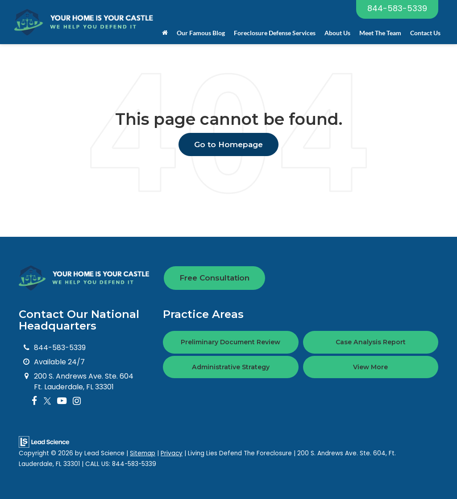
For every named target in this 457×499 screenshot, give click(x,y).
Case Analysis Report (371, 342)
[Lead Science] (44, 442)
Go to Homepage (228, 144)
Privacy (172, 453)
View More (370, 367)
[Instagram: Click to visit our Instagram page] (77, 401)
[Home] (165, 33)
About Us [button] (337, 33)
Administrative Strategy (231, 367)
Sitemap (142, 453)
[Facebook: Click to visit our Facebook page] (34, 401)
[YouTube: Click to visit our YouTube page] (61, 401)
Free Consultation (214, 277)
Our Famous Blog (201, 33)
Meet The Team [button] (380, 33)
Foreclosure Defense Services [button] (275, 33)
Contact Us (425, 33)
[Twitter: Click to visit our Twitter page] (47, 401)
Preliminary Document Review (230, 342)
